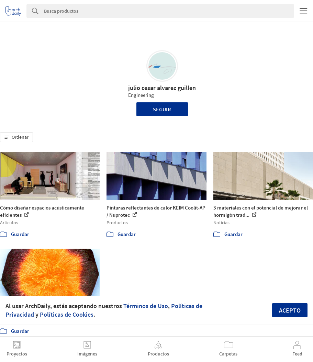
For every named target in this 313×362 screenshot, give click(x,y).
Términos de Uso (145, 306)
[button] (16, 137)
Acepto (290, 310)
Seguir (162, 109)
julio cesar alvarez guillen (162, 88)
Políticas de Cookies (66, 314)
